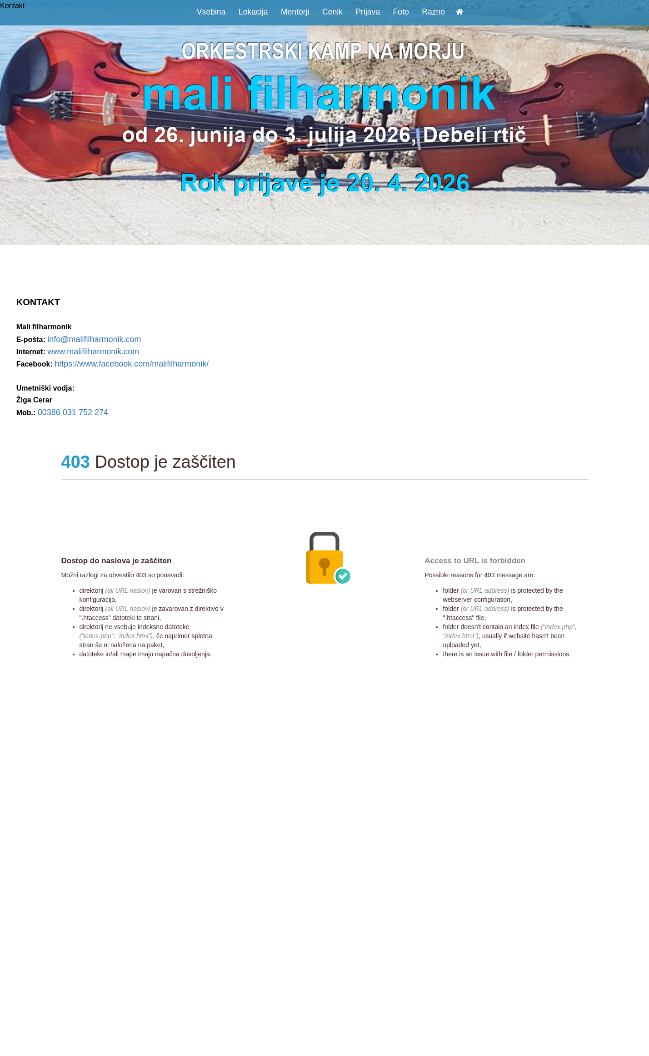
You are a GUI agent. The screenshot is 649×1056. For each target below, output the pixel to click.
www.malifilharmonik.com (93, 351)
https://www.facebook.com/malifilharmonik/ (132, 363)
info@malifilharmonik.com (94, 339)
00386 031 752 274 (73, 412)
